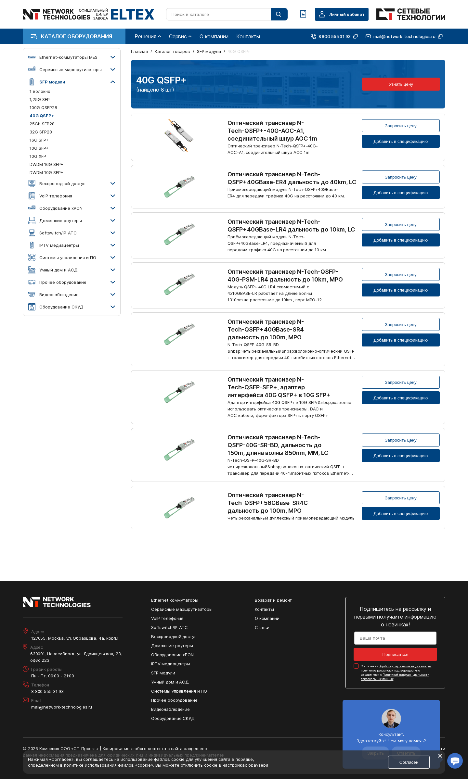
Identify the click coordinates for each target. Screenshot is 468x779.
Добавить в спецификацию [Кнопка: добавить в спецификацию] (401, 141)
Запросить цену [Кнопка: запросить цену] (400, 125)
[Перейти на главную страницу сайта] (88, 14)
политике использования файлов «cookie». (109, 765)
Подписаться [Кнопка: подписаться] (396, 654)
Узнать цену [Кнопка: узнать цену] (401, 84)
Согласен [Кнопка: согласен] (408, 762)
